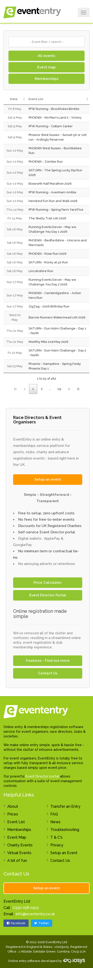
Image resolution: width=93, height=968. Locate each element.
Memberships (47, 79)
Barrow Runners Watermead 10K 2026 (57, 317)
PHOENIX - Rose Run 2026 (48, 253)
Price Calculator (47, 582)
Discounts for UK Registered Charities (50, 526)
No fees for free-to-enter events (46, 519)
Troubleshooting (64, 829)
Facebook (16, 923)
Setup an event (47, 479)
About (12, 806)
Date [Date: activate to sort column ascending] (14, 99)
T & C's (56, 837)
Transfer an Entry (65, 806)
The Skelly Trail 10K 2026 (47, 218)
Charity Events (20, 845)
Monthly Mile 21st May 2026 (48, 342)
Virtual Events (19, 853)
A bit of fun (17, 860)
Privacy (56, 845)
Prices (12, 814)
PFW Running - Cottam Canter (51, 126)
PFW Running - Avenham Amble (52, 192)
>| (78, 389)
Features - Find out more (48, 660)
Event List (16, 822)
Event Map (16, 837)
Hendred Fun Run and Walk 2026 (53, 201)
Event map (46, 67)
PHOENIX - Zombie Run (46, 161)
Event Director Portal (47, 595)
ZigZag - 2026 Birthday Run (49, 306)
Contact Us (47, 673)
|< (15, 389)
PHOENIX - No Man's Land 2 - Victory (55, 117)
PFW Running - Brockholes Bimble (54, 109)
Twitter (41, 923)
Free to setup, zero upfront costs (46, 513)
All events (46, 56)
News (55, 822)
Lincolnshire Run (41, 271)
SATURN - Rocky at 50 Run (48, 262)
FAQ (54, 814)
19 (59, 389)
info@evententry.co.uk (35, 914)
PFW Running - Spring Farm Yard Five (56, 209)
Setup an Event (63, 853)
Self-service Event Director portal (46, 532)
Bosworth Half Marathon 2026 (50, 183)
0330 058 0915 (26, 907)
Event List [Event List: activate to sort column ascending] (36, 99)
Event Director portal (42, 776)
